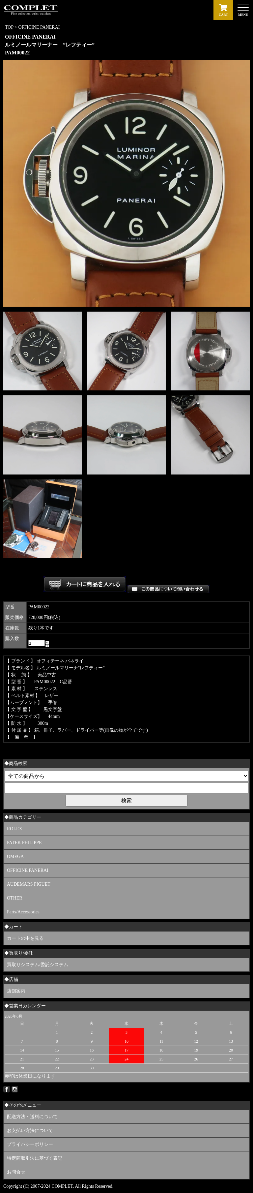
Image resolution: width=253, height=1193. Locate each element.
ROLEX (14, 828)
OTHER (14, 898)
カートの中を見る (25, 938)
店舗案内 (16, 991)
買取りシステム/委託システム (37, 964)
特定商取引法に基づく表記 (34, 1158)
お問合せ (16, 1172)
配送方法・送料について (32, 1116)
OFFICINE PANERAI (39, 27)
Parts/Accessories (23, 911)
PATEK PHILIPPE (24, 842)
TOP (9, 27)
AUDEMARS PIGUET (28, 884)
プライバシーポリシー (30, 1144)
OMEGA (15, 856)
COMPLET (62, 1186)
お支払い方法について (30, 1130)
